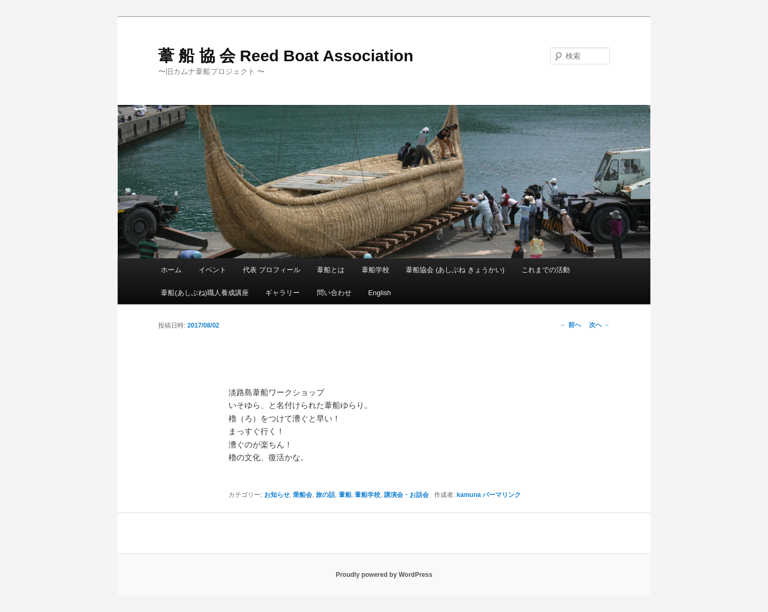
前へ (570, 325)
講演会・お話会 (406, 495)
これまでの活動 (545, 270)
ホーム (171, 270)
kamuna (469, 495)
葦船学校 (375, 270)
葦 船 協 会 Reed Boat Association (285, 55)
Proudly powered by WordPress (384, 574)
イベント (212, 270)
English (379, 293)
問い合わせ (334, 293)
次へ (599, 325)
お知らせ (277, 495)
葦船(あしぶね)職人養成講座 (205, 293)
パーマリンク (502, 495)
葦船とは (331, 270)
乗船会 (302, 495)
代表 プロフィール (271, 270)
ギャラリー (282, 293)
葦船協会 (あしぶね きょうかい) (455, 270)
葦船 (345, 495)
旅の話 (325, 495)
